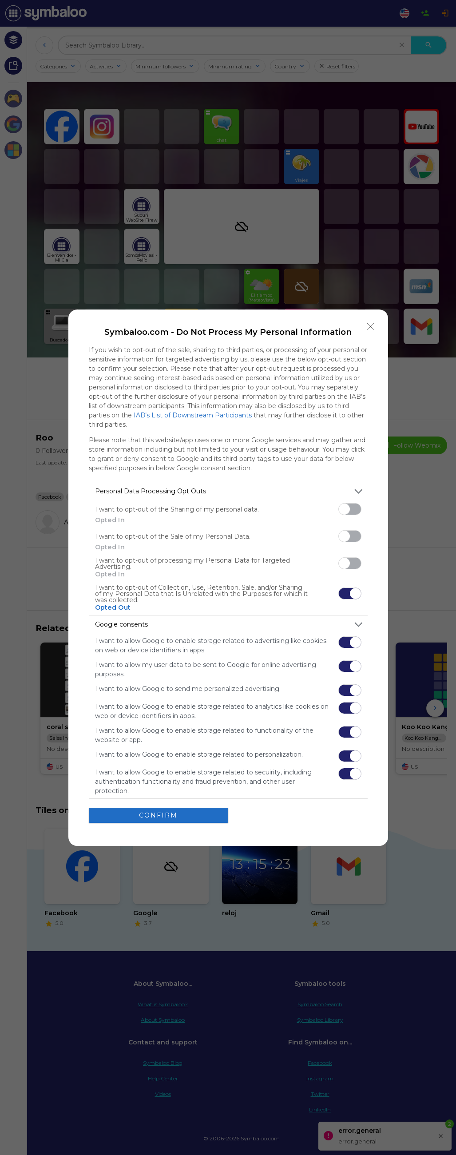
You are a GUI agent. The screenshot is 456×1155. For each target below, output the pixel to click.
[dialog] (228, 578)
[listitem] (228, 491)
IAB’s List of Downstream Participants (193, 415)
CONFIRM (158, 815)
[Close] (370, 326)
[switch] (349, 509)
